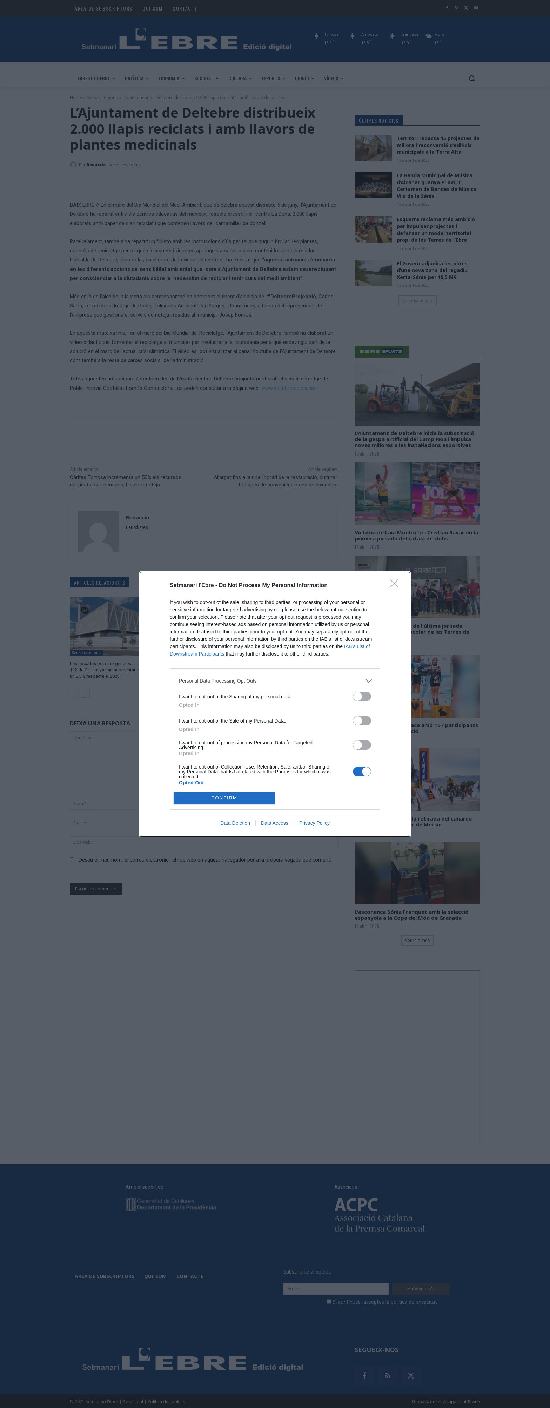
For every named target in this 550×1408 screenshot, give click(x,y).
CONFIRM (224, 798)
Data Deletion (235, 823)
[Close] (396, 585)
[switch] (362, 696)
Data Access (274, 823)
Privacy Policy (314, 823)
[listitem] (275, 681)
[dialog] (275, 704)
